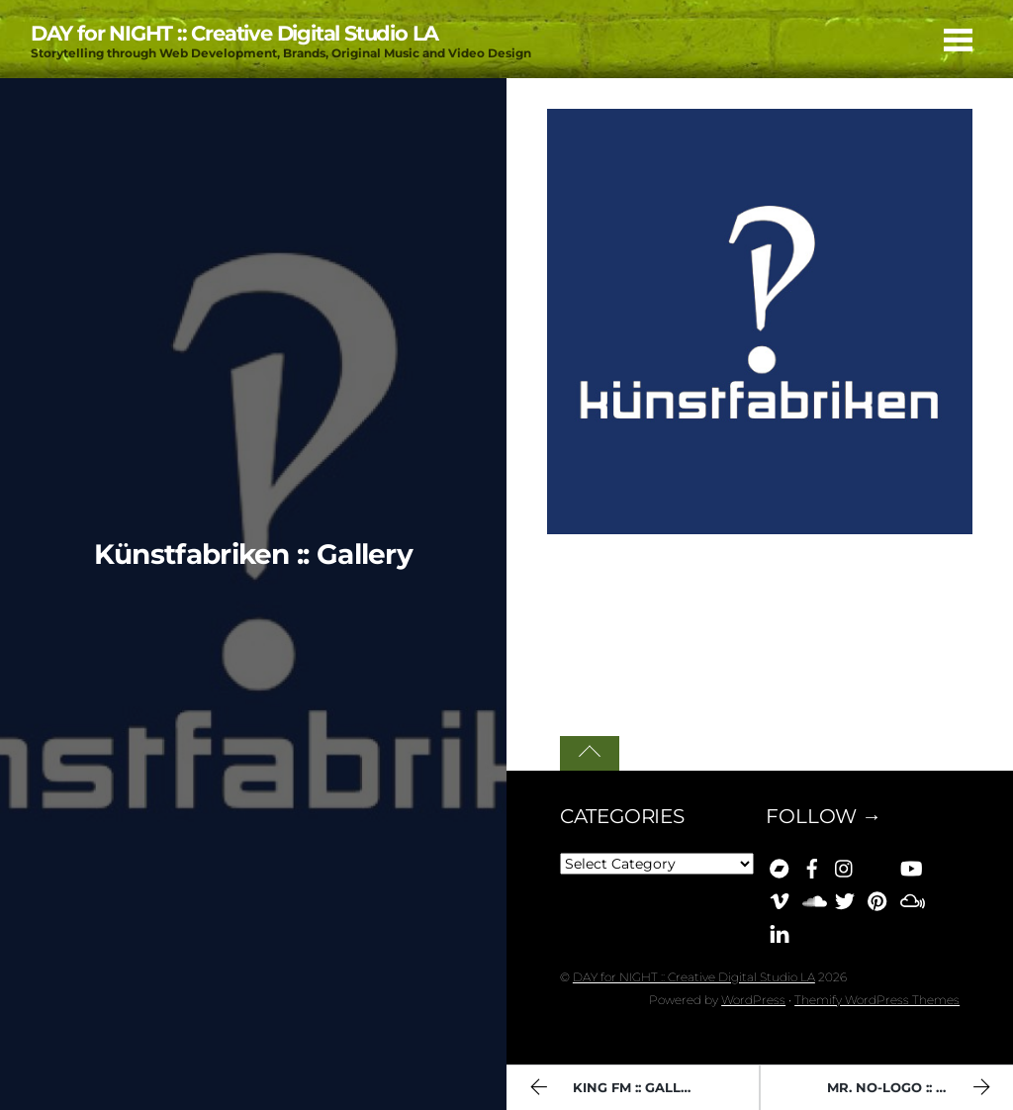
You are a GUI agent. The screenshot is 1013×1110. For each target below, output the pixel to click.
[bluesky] (877, 866)
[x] (845, 898)
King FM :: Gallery (616, 1089)
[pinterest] (877, 898)
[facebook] (812, 866)
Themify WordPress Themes (877, 999)
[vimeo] (779, 898)
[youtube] (910, 866)
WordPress (753, 999)
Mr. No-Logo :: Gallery (913, 1089)
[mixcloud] (910, 898)
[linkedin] (779, 931)
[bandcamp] (779, 866)
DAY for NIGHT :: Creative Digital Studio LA (694, 977)
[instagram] (845, 866)
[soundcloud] (812, 898)
